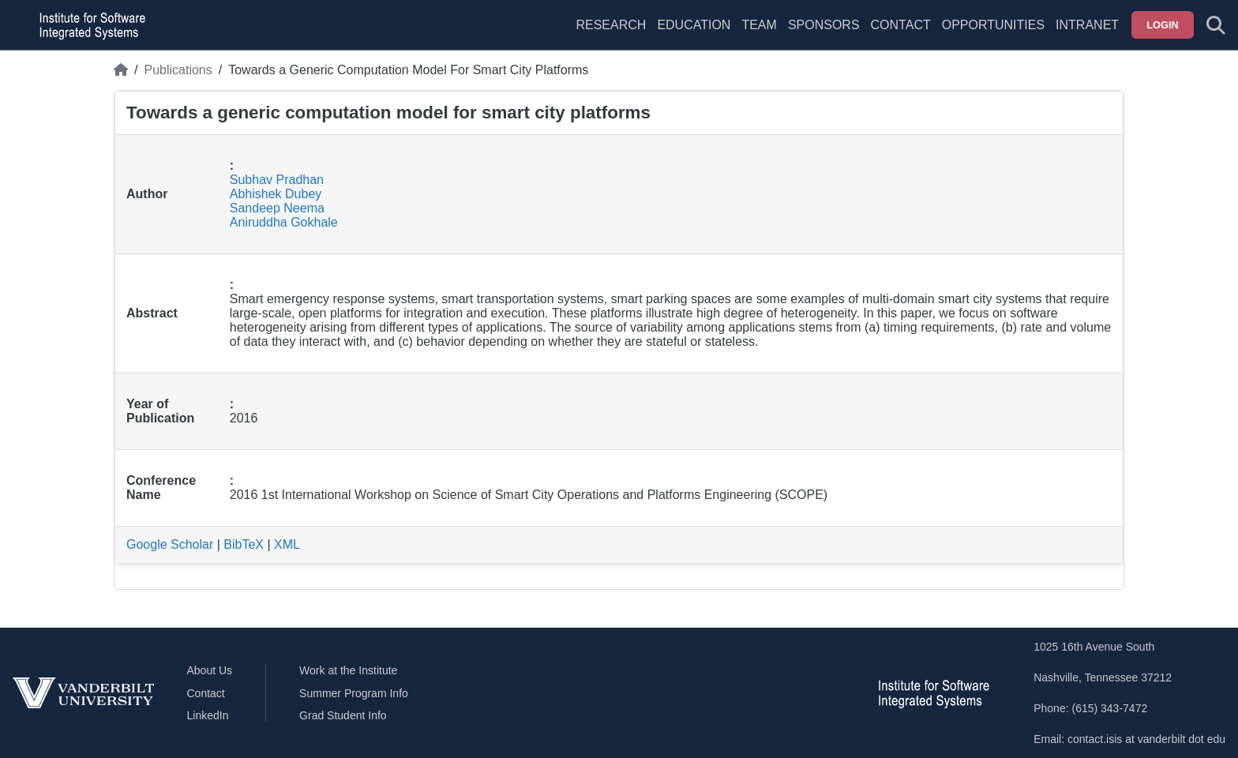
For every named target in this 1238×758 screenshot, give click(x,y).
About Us (210, 670)
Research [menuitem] (611, 25)
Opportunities (993, 25)
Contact (901, 25)
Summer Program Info (353, 693)
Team (758, 25)
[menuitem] (758, 34)
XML (287, 544)
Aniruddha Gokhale (284, 222)
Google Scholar (169, 544)
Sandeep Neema (277, 208)
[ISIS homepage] (88, 25)
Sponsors (824, 25)
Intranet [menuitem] (1087, 25)
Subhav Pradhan (277, 179)
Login (1162, 25)
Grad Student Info (343, 715)
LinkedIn (208, 715)
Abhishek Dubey (276, 194)
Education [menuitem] (693, 25)
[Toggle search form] (1215, 25)
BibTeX (243, 544)
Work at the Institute (348, 670)
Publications (178, 70)
